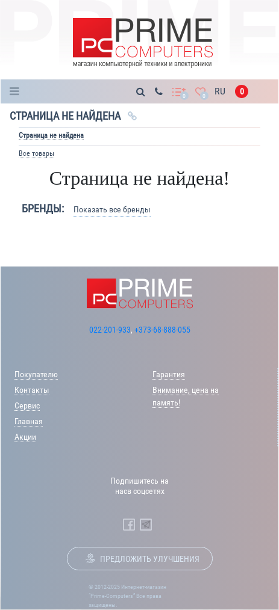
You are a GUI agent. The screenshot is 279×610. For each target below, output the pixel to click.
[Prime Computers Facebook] (129, 525)
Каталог (18, 91)
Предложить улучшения (149, 559)
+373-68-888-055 (162, 329)
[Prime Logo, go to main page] (142, 43)
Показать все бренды (112, 209)
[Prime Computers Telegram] (146, 525)
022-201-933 (110, 329)
